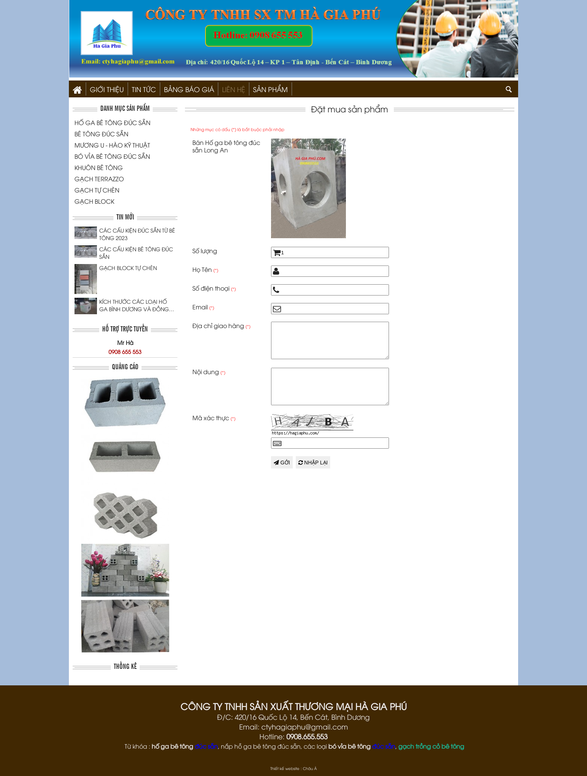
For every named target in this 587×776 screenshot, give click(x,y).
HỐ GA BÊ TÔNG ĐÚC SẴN (112, 122)
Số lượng (204, 250)
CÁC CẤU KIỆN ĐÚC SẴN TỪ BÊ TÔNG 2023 (137, 234)
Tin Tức (144, 89)
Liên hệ (233, 89)
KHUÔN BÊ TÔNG (98, 167)
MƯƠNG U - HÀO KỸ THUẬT (112, 145)
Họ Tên (205, 269)
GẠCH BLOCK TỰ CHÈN (128, 267)
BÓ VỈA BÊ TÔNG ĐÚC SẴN (112, 156)
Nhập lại (313, 463)
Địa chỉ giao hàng (221, 325)
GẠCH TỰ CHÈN (96, 190)
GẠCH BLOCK (94, 201)
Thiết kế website (284, 768)
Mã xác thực (213, 417)
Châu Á (310, 768)
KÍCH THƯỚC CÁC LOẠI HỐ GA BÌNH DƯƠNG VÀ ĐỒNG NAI (134, 305)
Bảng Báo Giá (189, 89)
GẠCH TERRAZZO (99, 179)
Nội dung (208, 371)
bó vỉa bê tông (349, 746)
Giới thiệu (107, 89)
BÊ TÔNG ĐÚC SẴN (101, 134)
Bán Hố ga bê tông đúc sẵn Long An (226, 146)
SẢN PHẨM (270, 89)
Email (203, 307)
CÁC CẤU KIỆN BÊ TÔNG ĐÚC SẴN (136, 252)
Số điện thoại (214, 288)
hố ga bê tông (172, 746)
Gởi (282, 463)
